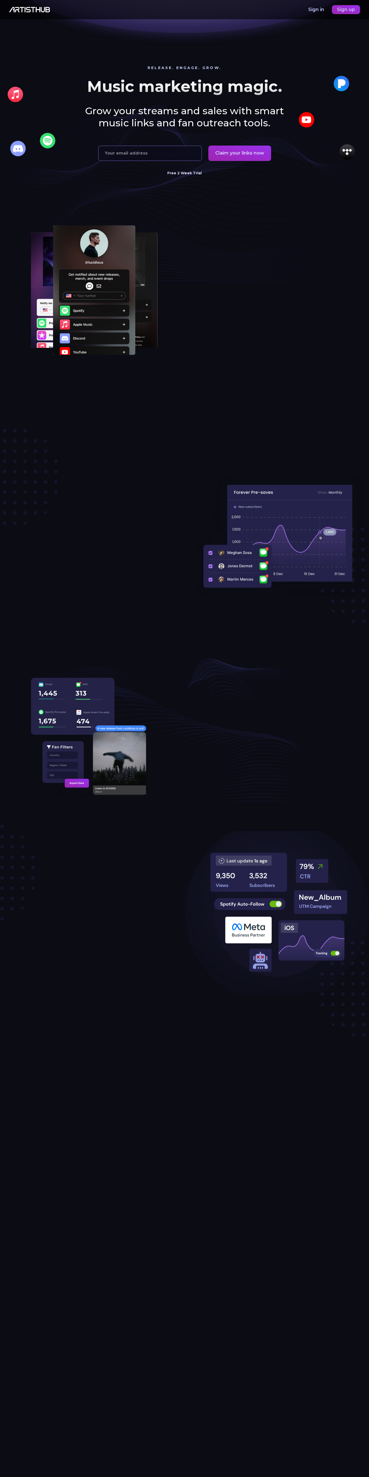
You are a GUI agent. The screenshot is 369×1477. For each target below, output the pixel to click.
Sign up (346, 9)
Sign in (316, 9)
